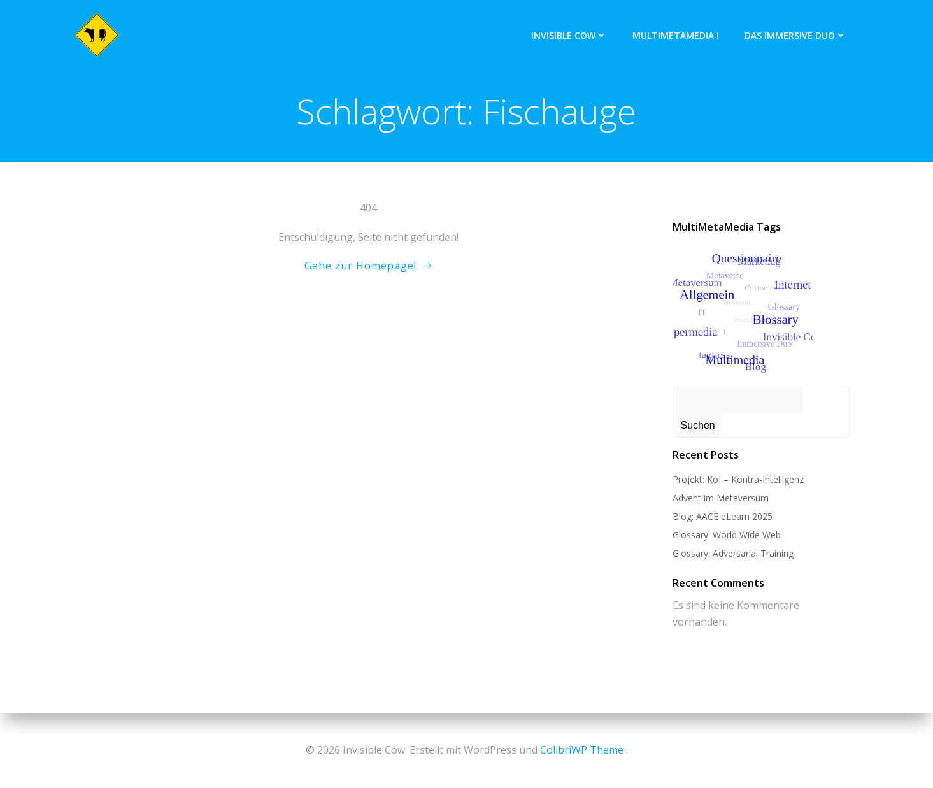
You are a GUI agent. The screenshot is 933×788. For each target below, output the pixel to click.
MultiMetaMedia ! (675, 35)
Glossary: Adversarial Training (733, 553)
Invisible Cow (569, 35)
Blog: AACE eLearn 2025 (723, 516)
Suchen (698, 425)
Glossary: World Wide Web (727, 535)
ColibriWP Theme (581, 750)
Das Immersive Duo (795, 35)
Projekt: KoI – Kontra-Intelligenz (738, 479)
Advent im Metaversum (721, 498)
